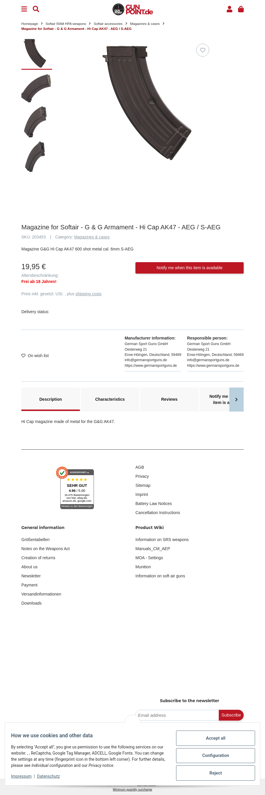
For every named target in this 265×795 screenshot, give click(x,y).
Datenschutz (51, 776)
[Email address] (177, 715)
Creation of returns (38, 557)
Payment (29, 585)
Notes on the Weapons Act (45, 548)
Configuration (212, 755)
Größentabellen (35, 539)
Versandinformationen (41, 594)
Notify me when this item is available (189, 267)
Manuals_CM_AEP (152, 548)
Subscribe (231, 714)
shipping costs (88, 293)
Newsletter (31, 576)
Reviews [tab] (169, 399)
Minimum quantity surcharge (132, 789)
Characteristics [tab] (110, 399)
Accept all (212, 738)
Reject (212, 773)
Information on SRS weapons (162, 539)
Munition (143, 566)
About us (29, 566)
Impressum (24, 776)
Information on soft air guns (160, 576)
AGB (139, 467)
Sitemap (142, 485)
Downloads (31, 603)
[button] (229, 9)
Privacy (142, 476)
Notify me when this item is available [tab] (228, 399)
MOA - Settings (149, 557)
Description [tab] (50, 399)
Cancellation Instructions (157, 512)
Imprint (141, 494)
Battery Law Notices (153, 503)
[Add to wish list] (202, 50)
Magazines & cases (91, 237)
